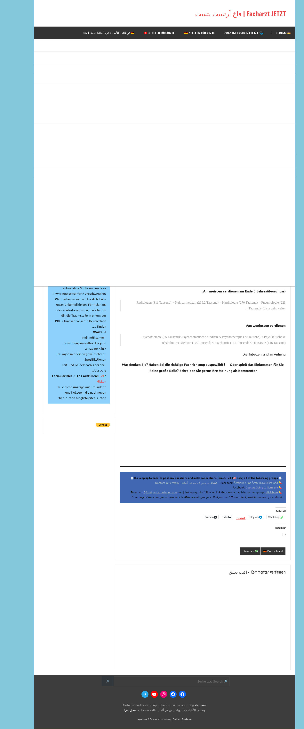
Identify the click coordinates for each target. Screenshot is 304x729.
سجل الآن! (117, 710)
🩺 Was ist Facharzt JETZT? (231, 33)
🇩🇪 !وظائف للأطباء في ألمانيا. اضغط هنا (96, 33)
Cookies (164, 719)
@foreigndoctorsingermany (148, 492)
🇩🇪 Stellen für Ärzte (187, 33)
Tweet (228, 517)
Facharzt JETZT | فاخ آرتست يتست (218, 13)
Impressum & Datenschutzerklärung (141, 719)
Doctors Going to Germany (249, 487)
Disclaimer (175, 719)
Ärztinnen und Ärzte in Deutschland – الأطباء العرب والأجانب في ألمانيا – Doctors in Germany (204, 482)
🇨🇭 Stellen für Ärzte (146, 33)
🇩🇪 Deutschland (259, 551)
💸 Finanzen (236, 551)
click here (259, 492)
